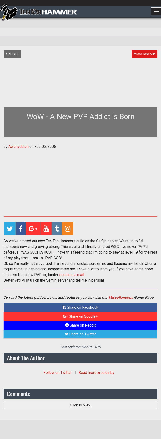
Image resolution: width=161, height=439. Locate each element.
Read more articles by (96, 372)
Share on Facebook (80, 307)
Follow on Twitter (58, 372)
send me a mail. (72, 274)
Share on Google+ (80, 316)
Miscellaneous (121, 297)
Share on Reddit (80, 325)
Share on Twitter (80, 334)
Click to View (80, 405)
